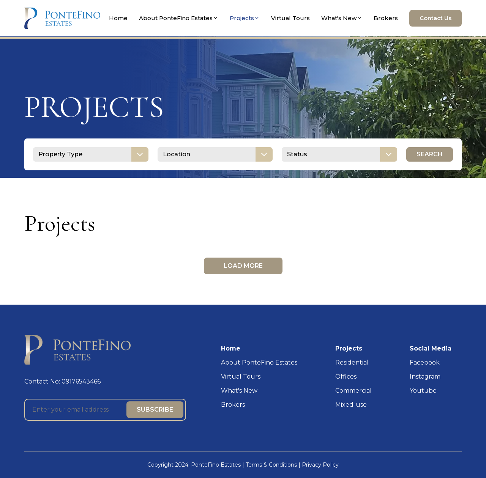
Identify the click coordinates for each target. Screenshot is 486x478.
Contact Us (435, 18)
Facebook (425, 362)
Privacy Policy (320, 464)
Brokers (386, 18)
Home (118, 18)
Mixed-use (351, 404)
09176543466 (81, 381)
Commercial (353, 390)
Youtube (423, 390)
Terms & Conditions (271, 464)
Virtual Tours (290, 18)
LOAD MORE (243, 265)
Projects (245, 18)
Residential (352, 362)
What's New (341, 18)
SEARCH (430, 154)
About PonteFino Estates (178, 18)
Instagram (425, 376)
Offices (346, 376)
